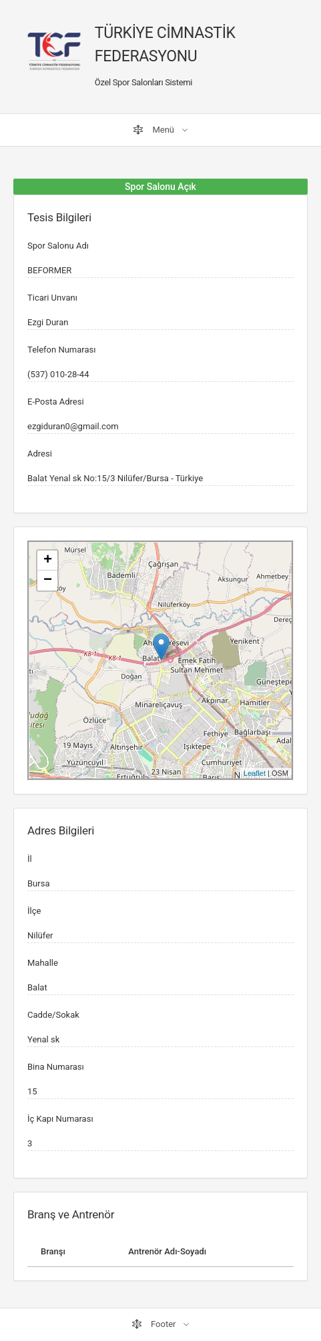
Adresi (39, 454)
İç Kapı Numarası (60, 1119)
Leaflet (255, 773)
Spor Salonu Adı (58, 246)
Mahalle (42, 963)
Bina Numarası (55, 1067)
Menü (154, 130)
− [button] (47, 581)
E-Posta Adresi (55, 402)
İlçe (34, 911)
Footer (154, 1324)
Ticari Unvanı (52, 298)
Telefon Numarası (61, 350)
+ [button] (47, 561)
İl (29, 859)
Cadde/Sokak (53, 1015)
